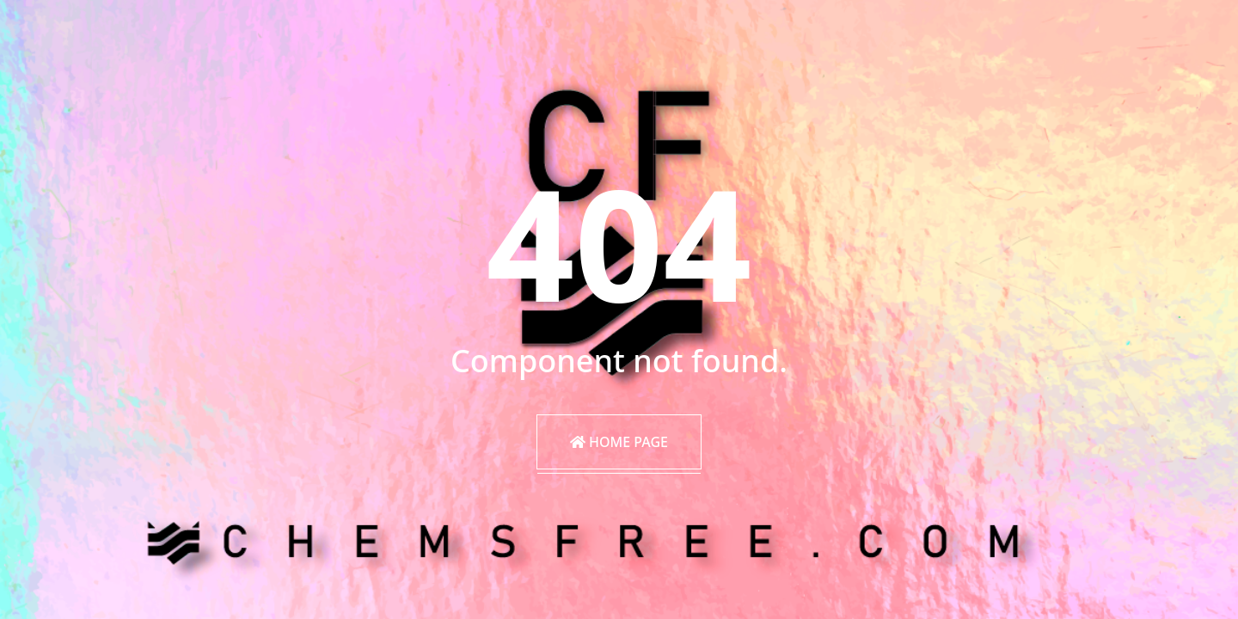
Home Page (619, 441)
